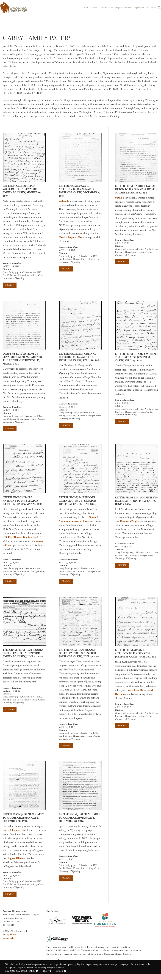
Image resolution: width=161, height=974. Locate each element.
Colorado (64, 201)
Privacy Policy (9, 934)
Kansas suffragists (129, 521)
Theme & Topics (107, 7)
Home (88, 7)
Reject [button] (45, 971)
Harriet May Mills (135, 690)
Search (159, 8)
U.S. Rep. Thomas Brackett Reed (20, 537)
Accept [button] (59, 971)
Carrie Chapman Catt (71, 237)
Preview (9, 285)
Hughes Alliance (16, 858)
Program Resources (124, 7)
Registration (139, 7)
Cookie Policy (9, 938)
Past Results (151, 7)
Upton (118, 197)
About (95, 7)
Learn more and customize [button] (20, 971)
